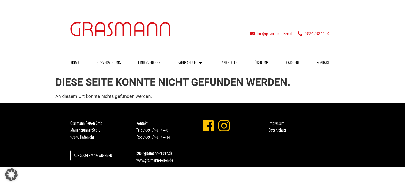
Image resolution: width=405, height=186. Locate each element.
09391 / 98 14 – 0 (155, 130)
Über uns (262, 63)
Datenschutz (277, 130)
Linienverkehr (149, 63)
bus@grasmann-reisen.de (154, 153)
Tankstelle (228, 63)
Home (75, 63)
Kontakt (323, 63)
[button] (11, 174)
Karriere (292, 63)
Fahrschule (190, 63)
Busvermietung (109, 63)
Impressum (276, 123)
